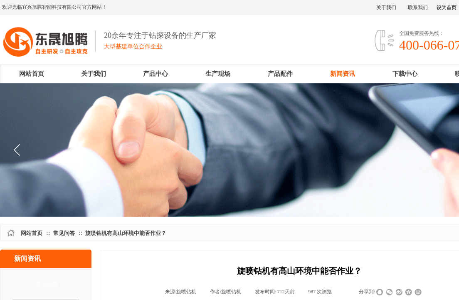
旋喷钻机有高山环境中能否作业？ (125, 233)
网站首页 (31, 233)
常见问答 (64, 233)
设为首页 (447, 7)
